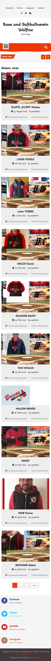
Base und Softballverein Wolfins (25, 27)
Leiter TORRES (25, 211)
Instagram (30, 8)
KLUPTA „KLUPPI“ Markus (25, 107)
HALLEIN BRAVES (25, 408)
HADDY (25, 460)
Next (35, 585)
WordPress (25, 654)
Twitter (19, 8)
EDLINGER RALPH (25, 316)
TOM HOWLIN (25, 368)
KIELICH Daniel (25, 263)
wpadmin (36, 111)
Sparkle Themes (35, 658)
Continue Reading (38, 117)
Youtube (41, 8)
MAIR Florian (25, 513)
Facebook (9, 8)
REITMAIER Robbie (25, 565)
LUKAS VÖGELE (25, 159)
